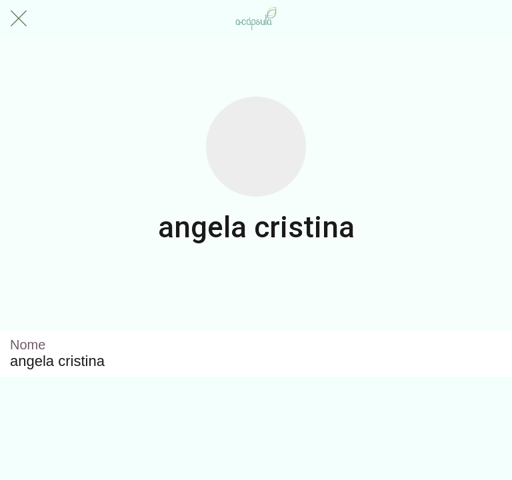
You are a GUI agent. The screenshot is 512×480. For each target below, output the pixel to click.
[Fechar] (19, 19)
